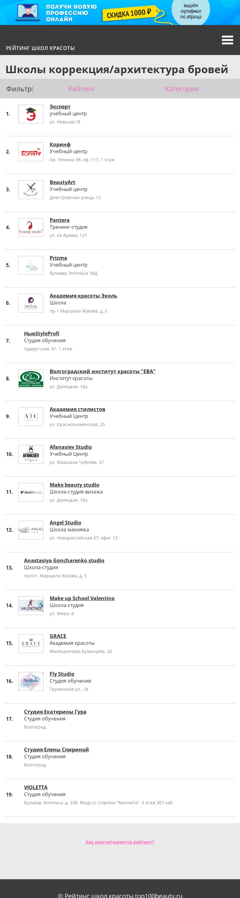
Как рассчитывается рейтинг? (120, 842)
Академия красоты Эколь (83, 295)
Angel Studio (65, 522)
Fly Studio (62, 673)
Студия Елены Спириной (56, 749)
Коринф (60, 144)
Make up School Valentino (82, 598)
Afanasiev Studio (71, 447)
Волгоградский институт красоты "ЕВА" (103, 371)
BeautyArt (62, 182)
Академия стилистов (77, 409)
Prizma (58, 257)
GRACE (58, 636)
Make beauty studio (74, 484)
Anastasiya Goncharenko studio (64, 560)
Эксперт (60, 106)
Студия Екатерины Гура (55, 711)
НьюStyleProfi (41, 333)
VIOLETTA (36, 787)
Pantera (60, 220)
